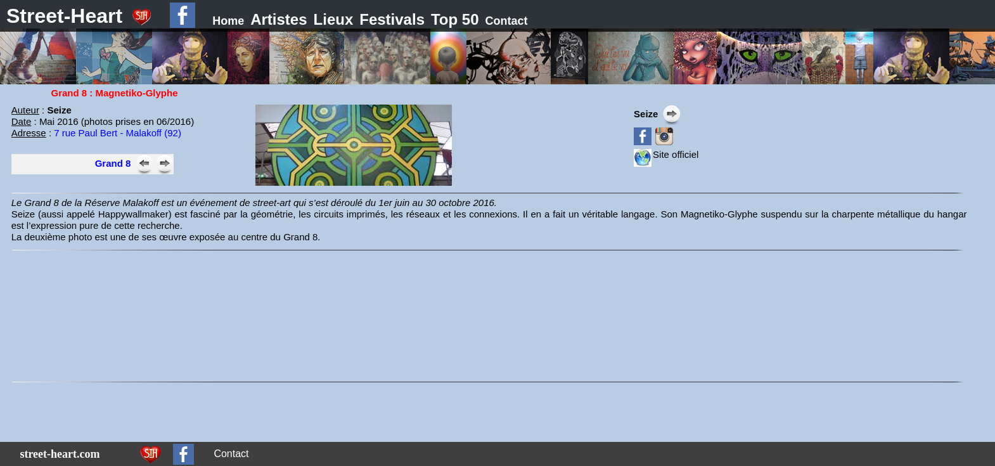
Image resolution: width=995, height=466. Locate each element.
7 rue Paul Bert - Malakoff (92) (117, 132)
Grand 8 (113, 163)
